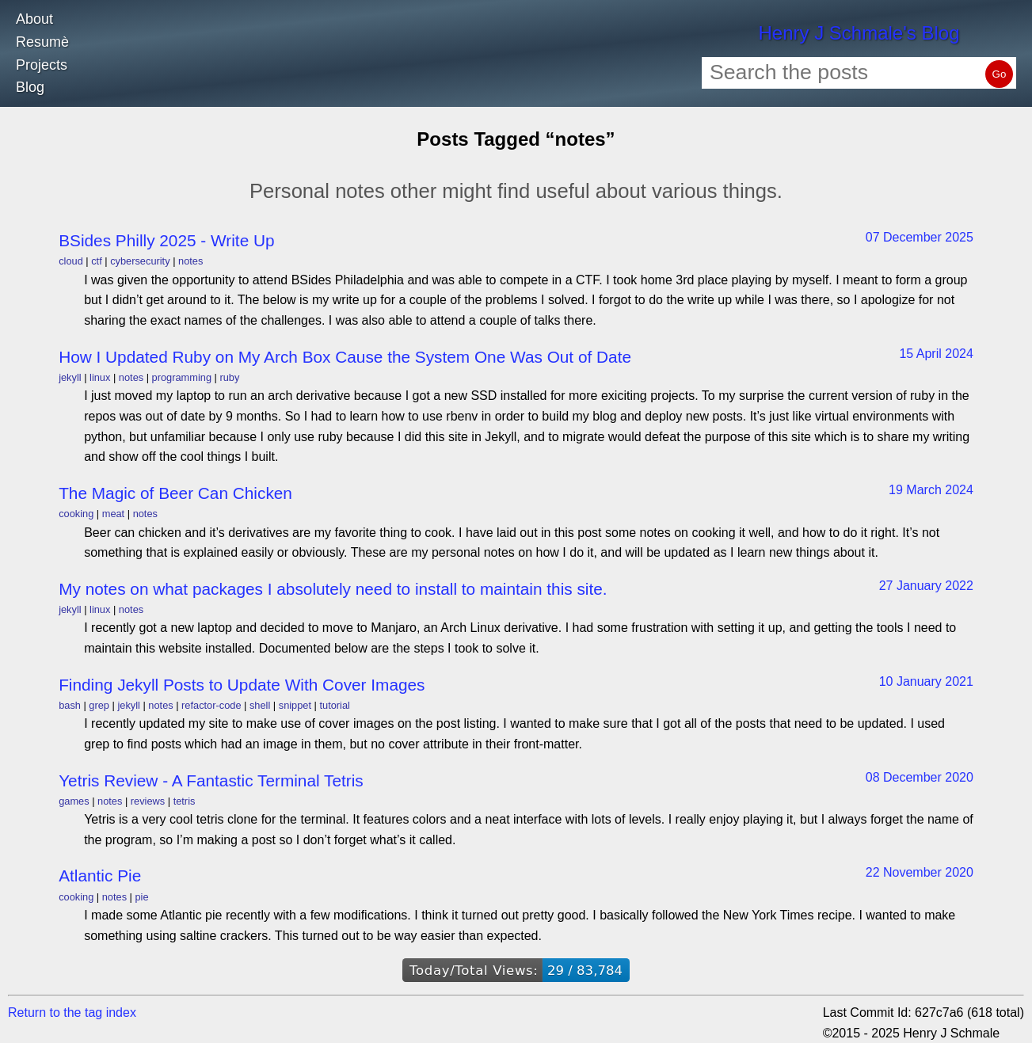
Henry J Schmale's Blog (858, 33)
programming (181, 377)
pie (141, 897)
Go (999, 74)
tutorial (334, 705)
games (74, 801)
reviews (148, 801)
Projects (41, 65)
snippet (295, 705)
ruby (229, 377)
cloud (71, 261)
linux (99, 377)
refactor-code (211, 705)
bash (70, 705)
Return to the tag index (72, 1012)
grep (99, 705)
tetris (184, 801)
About (34, 19)
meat (113, 514)
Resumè (42, 42)
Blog (30, 87)
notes (190, 261)
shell (259, 705)
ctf (96, 261)
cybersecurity (139, 261)
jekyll (70, 377)
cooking (76, 514)
